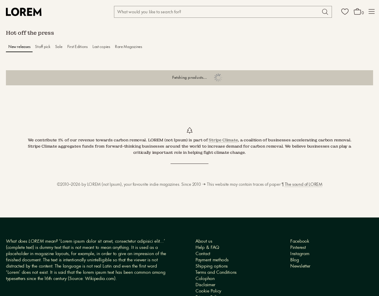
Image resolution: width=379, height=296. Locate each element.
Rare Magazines (128, 47)
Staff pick (42, 47)
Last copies (101, 47)
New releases (19, 47)
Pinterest (298, 247)
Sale (58, 47)
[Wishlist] (345, 12)
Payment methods (212, 260)
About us (203, 241)
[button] (371, 12)
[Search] (324, 12)
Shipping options (211, 266)
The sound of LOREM (303, 185)
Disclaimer (205, 285)
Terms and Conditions (216, 272)
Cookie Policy (208, 291)
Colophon (205, 278)
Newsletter (300, 266)
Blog (294, 260)
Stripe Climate (223, 140)
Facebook (299, 241)
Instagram (299, 254)
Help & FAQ (207, 247)
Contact (202, 254)
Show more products (189, 78)
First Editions (77, 47)
